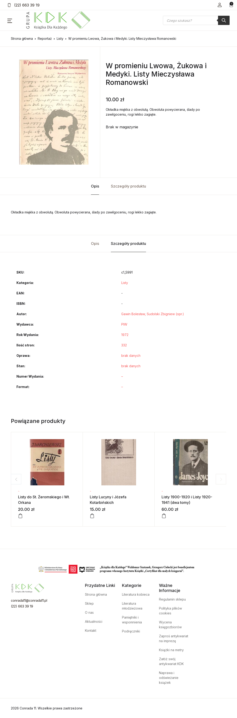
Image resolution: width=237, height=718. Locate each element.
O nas (89, 612)
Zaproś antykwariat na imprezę (173, 638)
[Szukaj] (224, 20)
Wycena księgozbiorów (170, 624)
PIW (124, 324)
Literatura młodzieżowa (132, 605)
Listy (60, 38)
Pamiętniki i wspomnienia (132, 619)
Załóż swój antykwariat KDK (171, 661)
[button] (219, 5)
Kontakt (90, 630)
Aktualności (93, 621)
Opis (95, 186)
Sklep (89, 603)
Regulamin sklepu (172, 599)
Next (221, 479)
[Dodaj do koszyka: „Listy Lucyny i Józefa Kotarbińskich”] (92, 515)
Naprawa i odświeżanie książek (168, 677)
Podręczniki (131, 631)
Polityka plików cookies (170, 610)
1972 (124, 335)
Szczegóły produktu (128, 186)
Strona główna (22, 38)
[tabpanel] (54, 112)
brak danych (130, 355)
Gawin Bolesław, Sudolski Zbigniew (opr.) (152, 314)
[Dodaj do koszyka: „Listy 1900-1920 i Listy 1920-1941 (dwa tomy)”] (164, 515)
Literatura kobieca (136, 594)
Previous (16, 479)
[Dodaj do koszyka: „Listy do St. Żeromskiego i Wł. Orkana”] (20, 515)
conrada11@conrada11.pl (29, 600)
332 (124, 345)
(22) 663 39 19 (23, 5)
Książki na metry (171, 650)
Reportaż (45, 38)
